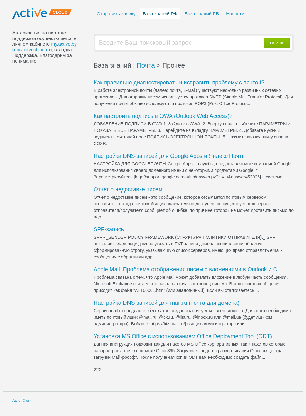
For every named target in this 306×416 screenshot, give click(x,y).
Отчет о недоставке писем (128, 189)
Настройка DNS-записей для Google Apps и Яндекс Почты (170, 156)
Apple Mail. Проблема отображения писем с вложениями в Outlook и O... (188, 269)
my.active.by (63, 44)
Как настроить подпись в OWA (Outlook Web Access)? (163, 116)
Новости (235, 13)
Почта (146, 65)
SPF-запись (109, 229)
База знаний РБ (202, 13)
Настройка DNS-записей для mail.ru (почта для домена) (166, 303)
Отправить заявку (116, 13)
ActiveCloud (22, 400)
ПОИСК (276, 43)
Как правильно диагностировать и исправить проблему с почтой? (179, 82)
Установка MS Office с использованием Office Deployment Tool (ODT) (183, 336)
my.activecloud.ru (32, 49)
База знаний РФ (160, 13)
